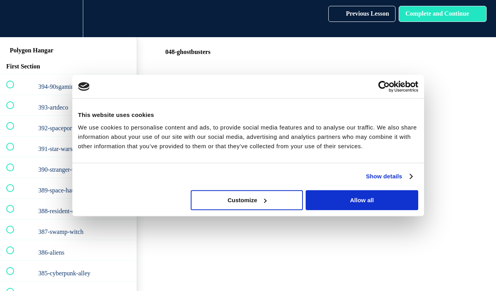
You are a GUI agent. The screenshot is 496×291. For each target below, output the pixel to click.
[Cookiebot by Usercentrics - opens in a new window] (384, 86)
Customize (247, 200)
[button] (14, 18)
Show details (384, 176)
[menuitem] (68, 18)
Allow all (362, 200)
